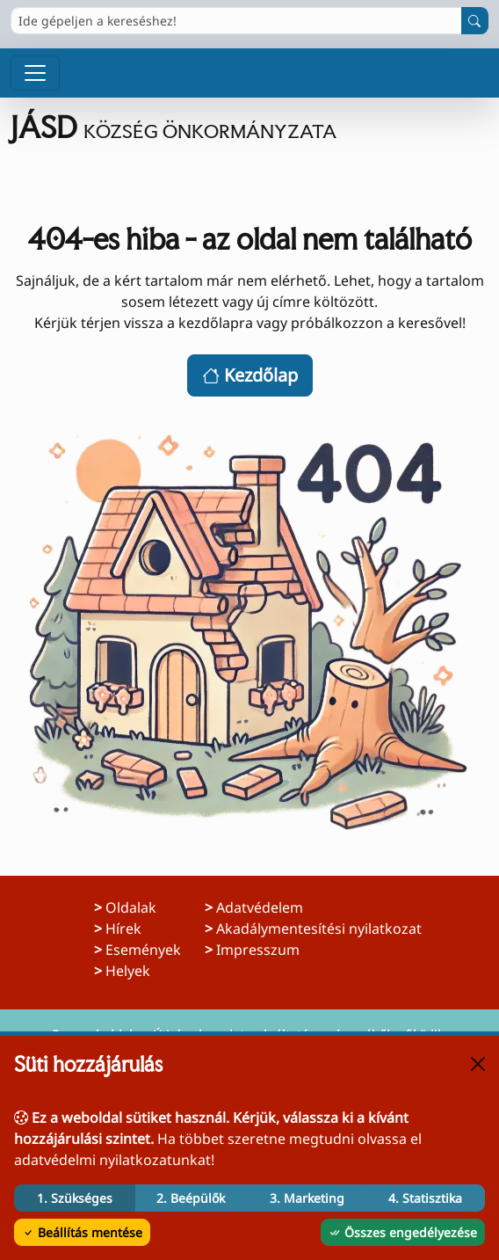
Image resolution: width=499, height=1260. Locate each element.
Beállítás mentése (82, 1232)
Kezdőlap (250, 375)
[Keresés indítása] (474, 20)
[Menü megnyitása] (35, 73)
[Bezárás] (478, 1064)
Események (143, 949)
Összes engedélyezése (403, 1232)
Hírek (123, 928)
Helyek (127, 970)
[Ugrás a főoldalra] (249, 128)
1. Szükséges (74, 1198)
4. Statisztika (425, 1198)
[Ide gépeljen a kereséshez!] (236, 20)
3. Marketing (307, 1198)
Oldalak (130, 907)
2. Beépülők (190, 1198)
